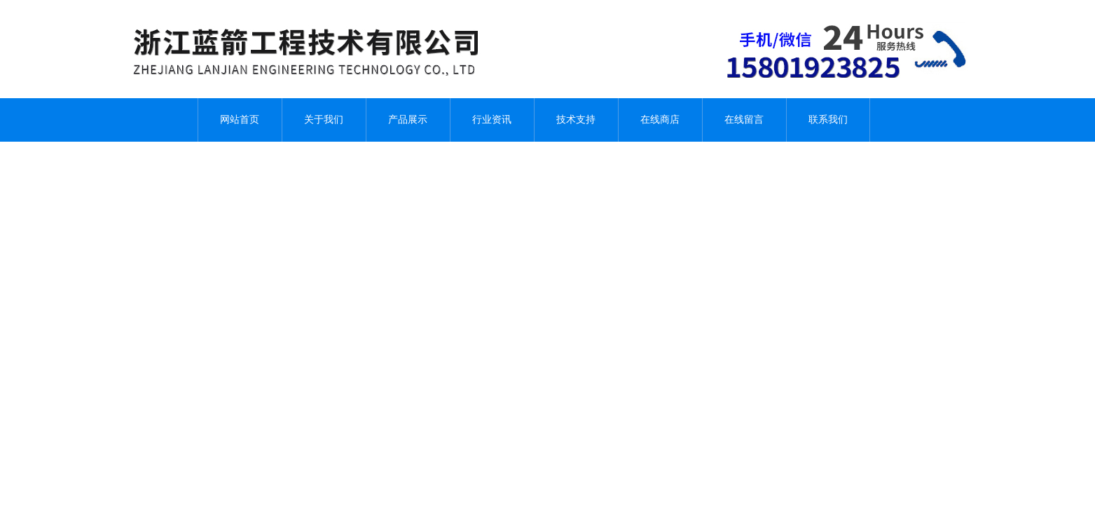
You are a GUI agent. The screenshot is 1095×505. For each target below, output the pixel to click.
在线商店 (660, 119)
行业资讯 (491, 119)
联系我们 (828, 119)
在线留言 (744, 119)
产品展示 (407, 119)
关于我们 (323, 119)
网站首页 (239, 119)
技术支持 (575, 119)
